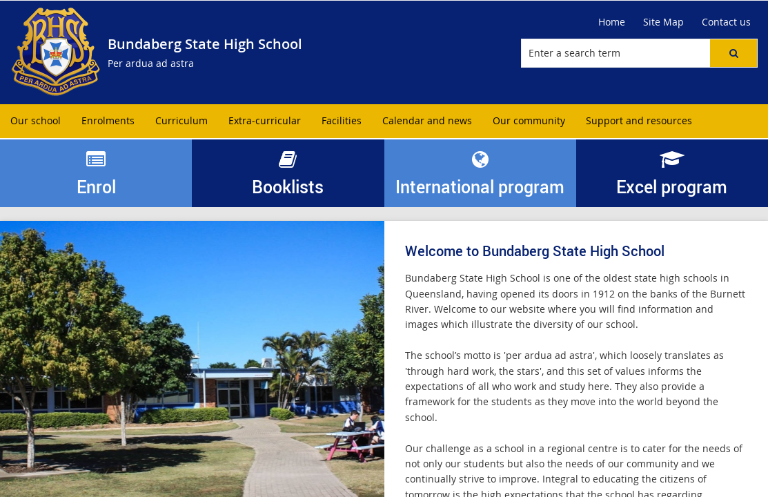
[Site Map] (663, 22)
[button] (733, 53)
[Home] (611, 22)
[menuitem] (35, 121)
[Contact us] (726, 22)
